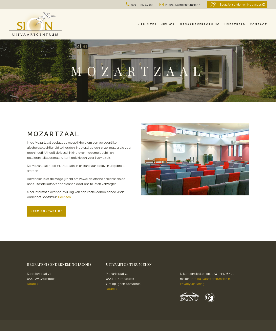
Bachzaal (65, 197)
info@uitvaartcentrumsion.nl (183, 4)
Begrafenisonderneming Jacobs (237, 4)
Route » (32, 284)
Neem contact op (46, 211)
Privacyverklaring (192, 284)
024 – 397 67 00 (142, 4)
